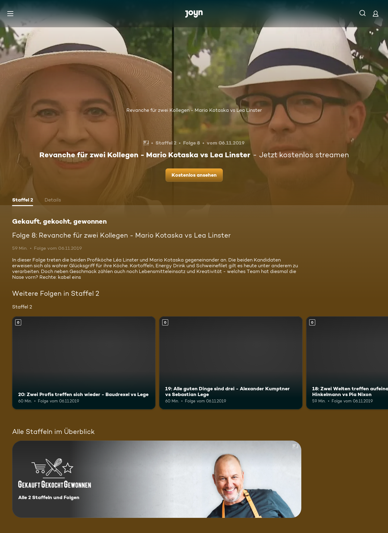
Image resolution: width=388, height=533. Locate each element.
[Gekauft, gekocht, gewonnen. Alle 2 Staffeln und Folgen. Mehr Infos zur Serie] (156, 479)
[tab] (22, 200)
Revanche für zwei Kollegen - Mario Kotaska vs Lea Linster (194, 110)
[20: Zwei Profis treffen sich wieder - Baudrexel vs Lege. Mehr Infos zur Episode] (84, 362)
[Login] (375, 13)
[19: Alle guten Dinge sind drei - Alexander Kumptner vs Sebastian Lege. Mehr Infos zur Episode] (231, 362)
